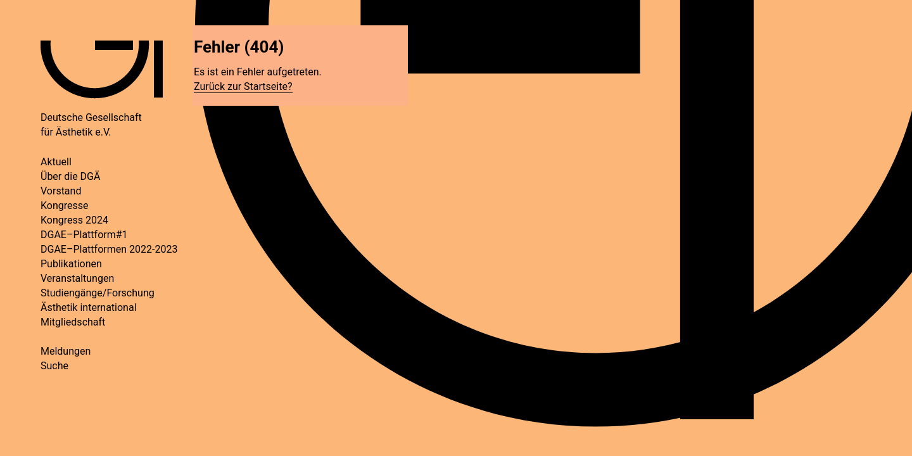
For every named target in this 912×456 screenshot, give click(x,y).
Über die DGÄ (70, 176)
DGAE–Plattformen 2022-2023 (109, 249)
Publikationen (71, 264)
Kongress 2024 (74, 220)
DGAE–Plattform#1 (84, 235)
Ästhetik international (89, 307)
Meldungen (66, 351)
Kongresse (65, 206)
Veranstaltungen (77, 278)
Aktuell (56, 162)
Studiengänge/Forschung (98, 293)
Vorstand (61, 191)
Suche (54, 366)
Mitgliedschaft (73, 322)
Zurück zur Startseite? (243, 86)
